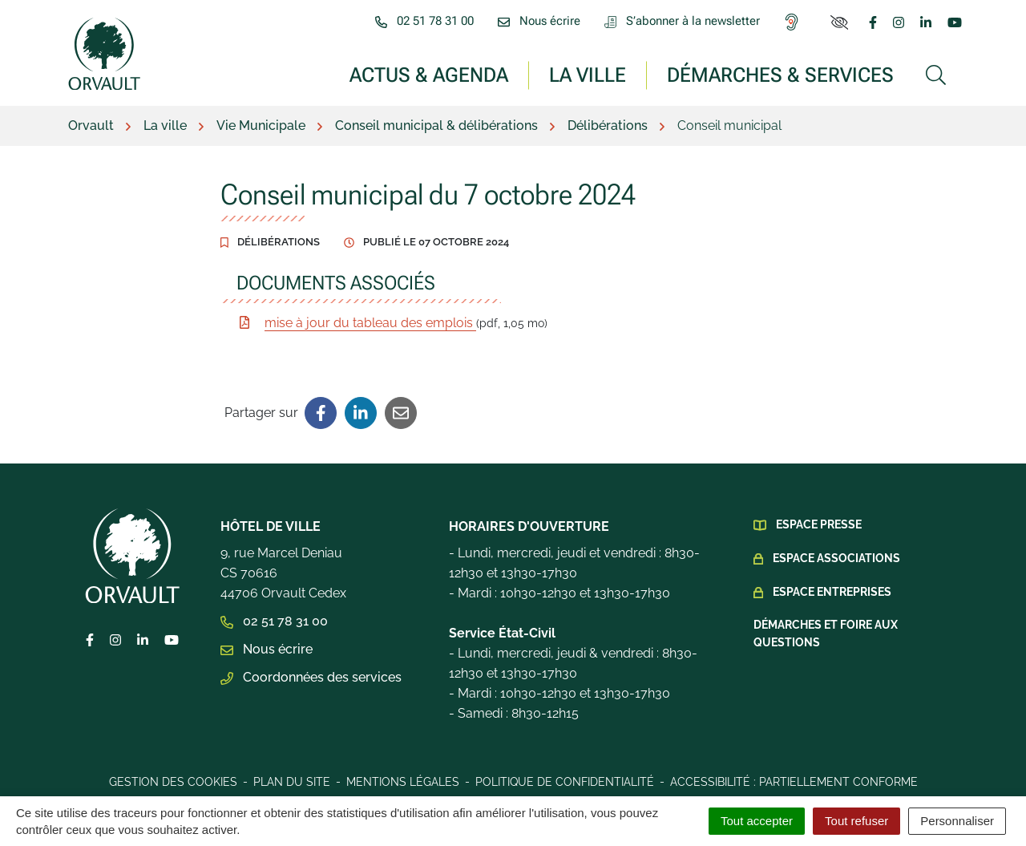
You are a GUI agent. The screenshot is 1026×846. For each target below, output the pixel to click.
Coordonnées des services (311, 677)
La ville (587, 74)
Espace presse (819, 524)
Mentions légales (402, 781)
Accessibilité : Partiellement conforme (794, 781)
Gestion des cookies (173, 781)
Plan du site (291, 781)
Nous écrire (266, 649)
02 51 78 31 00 (274, 621)
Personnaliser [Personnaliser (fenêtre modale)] (957, 821)
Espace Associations (836, 558)
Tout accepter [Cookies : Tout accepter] (757, 821)
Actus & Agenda (428, 74)
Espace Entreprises (832, 591)
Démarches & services (780, 74)
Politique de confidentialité (564, 781)
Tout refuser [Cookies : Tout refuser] (856, 821)
